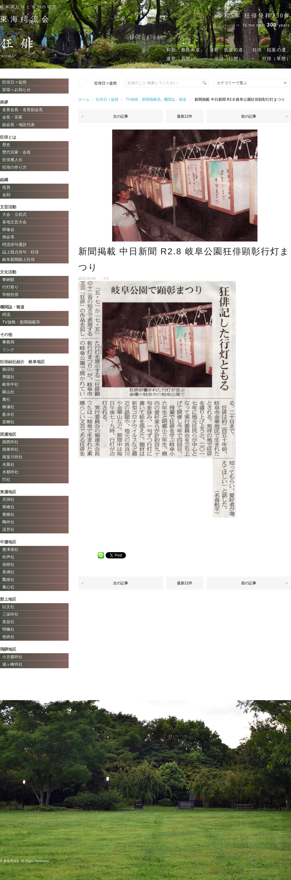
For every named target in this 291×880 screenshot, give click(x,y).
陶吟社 (8, 522)
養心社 (8, 587)
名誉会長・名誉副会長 (22, 109)
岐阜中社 (10, 384)
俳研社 (8, 564)
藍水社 (8, 414)
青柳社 (8, 514)
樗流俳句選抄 (14, 244)
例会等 (8, 237)
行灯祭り (10, 287)
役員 (6, 187)
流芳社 (8, 529)
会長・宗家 (12, 117)
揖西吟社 (10, 442)
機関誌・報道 (175, 99)
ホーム (84, 99)
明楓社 (8, 629)
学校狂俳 (10, 294)
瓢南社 (8, 579)
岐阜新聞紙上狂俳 (18, 259)
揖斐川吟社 (12, 457)
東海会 (25, 19)
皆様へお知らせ (16, 89)
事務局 (8, 342)
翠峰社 (8, 507)
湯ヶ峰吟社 (12, 664)
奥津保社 (10, 549)
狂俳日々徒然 (105, 83)
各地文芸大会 (14, 222)
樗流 (6, 314)
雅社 (6, 399)
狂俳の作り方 (14, 167)
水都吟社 (10, 472)
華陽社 (8, 376)
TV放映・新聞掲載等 (143, 99)
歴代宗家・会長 (16, 152)
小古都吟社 (12, 656)
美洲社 (8, 572)
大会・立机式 (14, 214)
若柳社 (8, 422)
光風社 (8, 464)
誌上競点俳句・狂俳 (20, 252)
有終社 (8, 636)
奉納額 (8, 279)
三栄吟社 (10, 614)
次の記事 (120, 116)
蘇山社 (8, 391)
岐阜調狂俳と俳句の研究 (29, 7)
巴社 (6, 479)
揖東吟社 (10, 449)
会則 (6, 194)
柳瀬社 (8, 406)
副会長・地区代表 (18, 124)
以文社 (8, 606)
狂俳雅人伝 (12, 159)
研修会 (8, 229)
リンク (8, 349)
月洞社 (8, 499)
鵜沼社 (8, 369)
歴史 (6, 144)
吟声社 (8, 557)
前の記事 (248, 116)
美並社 (8, 621)
